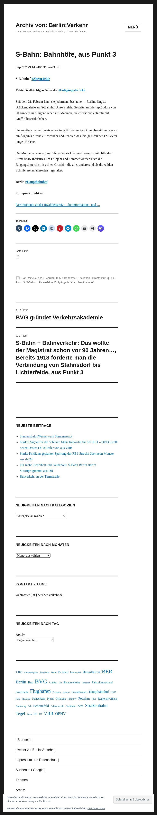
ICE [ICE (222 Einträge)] (18, 698)
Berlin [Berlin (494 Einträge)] (21, 682)
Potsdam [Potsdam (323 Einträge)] (84, 698)
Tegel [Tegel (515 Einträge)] (20, 713)
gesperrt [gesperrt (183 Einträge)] (66, 692)
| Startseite (23, 740)
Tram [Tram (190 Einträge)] (29, 714)
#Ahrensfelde (40, 78)
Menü (133, 27)
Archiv (20, 634)
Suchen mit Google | (30, 770)
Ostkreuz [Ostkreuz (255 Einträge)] (60, 698)
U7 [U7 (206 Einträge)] (40, 714)
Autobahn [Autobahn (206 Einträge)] (44, 672)
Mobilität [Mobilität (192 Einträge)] (26, 699)
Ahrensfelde (46, 282)
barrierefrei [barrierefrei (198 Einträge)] (75, 672)
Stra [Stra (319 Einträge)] (80, 706)
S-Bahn (30, 282)
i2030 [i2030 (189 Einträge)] (113, 692)
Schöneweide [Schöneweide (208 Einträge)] (57, 706)
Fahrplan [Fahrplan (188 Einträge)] (86, 682)
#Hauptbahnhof (36, 182)
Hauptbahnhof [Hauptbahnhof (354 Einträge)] (99, 692)
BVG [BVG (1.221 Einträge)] (41, 681)
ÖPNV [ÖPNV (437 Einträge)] (60, 713)
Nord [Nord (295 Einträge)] (50, 698)
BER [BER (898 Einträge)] (107, 671)
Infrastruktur (98, 278)
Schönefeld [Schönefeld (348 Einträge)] (41, 706)
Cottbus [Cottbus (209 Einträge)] (53, 682)
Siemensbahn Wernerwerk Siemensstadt (46, 436)
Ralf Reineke (29, 278)
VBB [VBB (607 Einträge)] (48, 713)
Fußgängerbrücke (64, 282)
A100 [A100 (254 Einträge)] (19, 672)
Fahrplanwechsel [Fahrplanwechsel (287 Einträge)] (102, 682)
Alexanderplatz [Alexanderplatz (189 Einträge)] (31, 672)
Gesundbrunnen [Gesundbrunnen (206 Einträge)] (79, 692)
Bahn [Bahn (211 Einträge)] (53, 672)
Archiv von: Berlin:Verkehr (52, 25)
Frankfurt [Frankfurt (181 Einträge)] (57, 692)
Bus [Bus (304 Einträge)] (30, 682)
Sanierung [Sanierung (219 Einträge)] (21, 706)
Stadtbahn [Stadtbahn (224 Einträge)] (71, 706)
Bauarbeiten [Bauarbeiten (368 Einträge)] (91, 672)
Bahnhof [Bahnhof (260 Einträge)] (63, 672)
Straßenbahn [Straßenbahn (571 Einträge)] (96, 705)
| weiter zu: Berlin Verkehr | (35, 750)
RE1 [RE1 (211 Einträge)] (94, 698)
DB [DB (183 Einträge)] (60, 683)
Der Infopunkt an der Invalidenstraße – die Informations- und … (58, 204)
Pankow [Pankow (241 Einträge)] (72, 698)
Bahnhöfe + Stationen (77, 278)
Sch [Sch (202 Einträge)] (29, 706)
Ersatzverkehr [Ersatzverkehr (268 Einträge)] (72, 682)
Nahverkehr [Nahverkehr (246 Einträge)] (38, 698)
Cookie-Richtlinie (96, 808)
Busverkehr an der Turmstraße (39, 476)
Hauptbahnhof (85, 282)
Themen (22, 780)
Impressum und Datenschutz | (37, 760)
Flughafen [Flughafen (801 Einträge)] (40, 691)
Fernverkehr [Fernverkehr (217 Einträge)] (22, 692)
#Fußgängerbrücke (71, 90)
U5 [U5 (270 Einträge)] (35, 714)
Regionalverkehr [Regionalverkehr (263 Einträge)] (107, 698)
